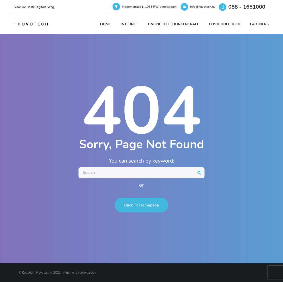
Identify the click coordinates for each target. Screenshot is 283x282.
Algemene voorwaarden (79, 272)
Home (105, 24)
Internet (129, 24)
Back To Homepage (141, 205)
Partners (259, 24)
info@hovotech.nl (202, 7)
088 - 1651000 (246, 6)
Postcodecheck (224, 24)
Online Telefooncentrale (173, 24)
